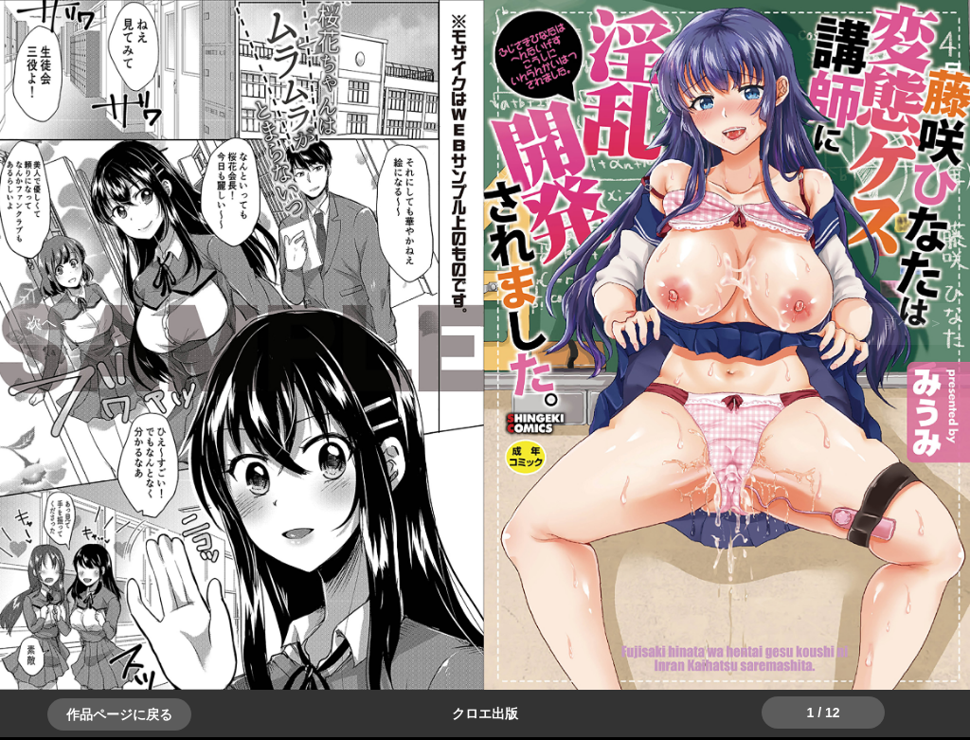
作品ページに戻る (119, 714)
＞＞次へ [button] (57, 323)
